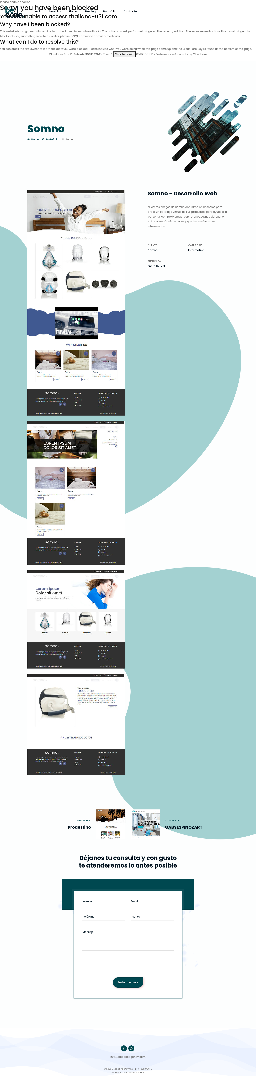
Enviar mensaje (128, 982)
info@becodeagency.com (128, 1057)
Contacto (130, 11)
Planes (73, 11)
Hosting (90, 11)
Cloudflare (200, 54)
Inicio (37, 11)
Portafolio (109, 11)
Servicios (55, 11)
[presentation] (128, 966)
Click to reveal (124, 54)
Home (35, 139)
